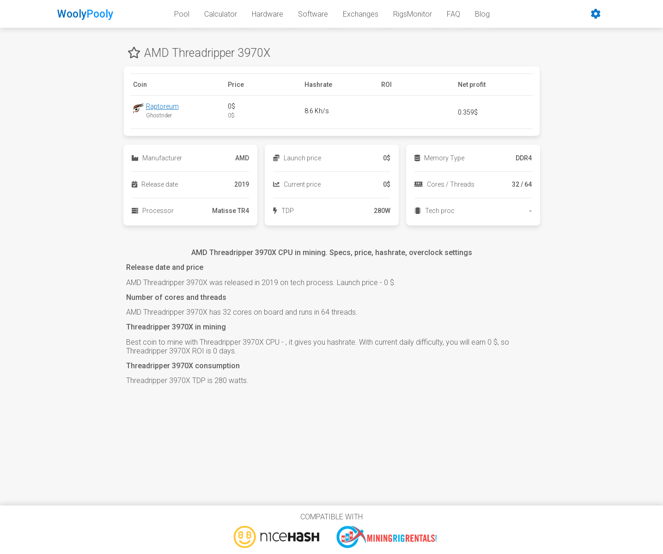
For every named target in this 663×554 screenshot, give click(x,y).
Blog (482, 14)
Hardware (267, 14)
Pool (181, 14)
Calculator (220, 14)
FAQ (453, 14)
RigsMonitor (412, 14)
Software (313, 14)
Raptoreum (162, 106)
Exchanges (360, 14)
